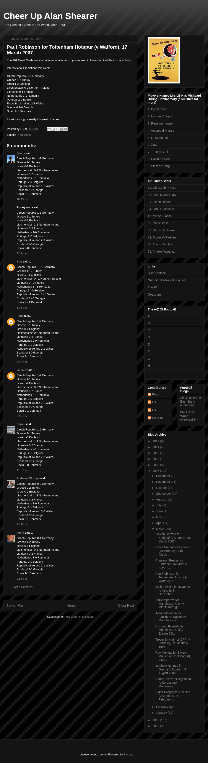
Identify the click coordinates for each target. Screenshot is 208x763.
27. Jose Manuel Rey (162, 195)
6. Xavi (152, 144)
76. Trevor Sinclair (160, 244)
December (163, 476)
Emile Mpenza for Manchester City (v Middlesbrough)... (169, 603)
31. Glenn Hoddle (159, 202)
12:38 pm (22, 524)
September (164, 493)
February (162, 707)
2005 (156, 726)
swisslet (157, 417)
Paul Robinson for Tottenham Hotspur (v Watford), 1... (171, 577)
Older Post (126, 605)
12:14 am (22, 253)
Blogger (128, 754)
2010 (156, 453)
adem (20, 532)
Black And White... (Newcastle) (188, 416)
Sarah (20, 424)
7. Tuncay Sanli (158, 152)
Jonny (21, 153)
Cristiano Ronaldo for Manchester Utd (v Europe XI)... (169, 630)
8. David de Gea (159, 159)
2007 (156, 470)
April (159, 523)
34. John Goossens (161, 209)
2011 (156, 447)
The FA (153, 287)
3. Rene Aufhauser (160, 123)
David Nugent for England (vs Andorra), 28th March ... (172, 550)
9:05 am (22, 416)
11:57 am (22, 470)
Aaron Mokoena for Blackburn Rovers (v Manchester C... (170, 616)
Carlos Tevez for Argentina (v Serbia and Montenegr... (173, 682)
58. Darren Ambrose (161, 230)
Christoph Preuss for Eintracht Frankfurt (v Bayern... (171, 564)
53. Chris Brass (158, 223)
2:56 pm (22, 578)
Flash (155, 394)
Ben (19, 261)
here (128, 60)
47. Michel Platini (159, 216)
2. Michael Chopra (160, 116)
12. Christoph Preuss (162, 187)
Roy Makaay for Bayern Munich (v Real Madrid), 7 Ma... (173, 656)
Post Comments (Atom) (79, 616)
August (161, 499)
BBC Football (157, 273)
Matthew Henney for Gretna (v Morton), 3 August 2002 (170, 669)
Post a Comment (22, 587)
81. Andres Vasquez (161, 251)
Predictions (24, 134)
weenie (21, 370)
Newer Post (15, 605)
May (159, 517)
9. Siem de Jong (159, 166)
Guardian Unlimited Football (166, 280)
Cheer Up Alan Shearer (50, 16)
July (159, 505)
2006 (156, 720)
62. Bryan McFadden (162, 237)
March (160, 529)
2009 (156, 459)
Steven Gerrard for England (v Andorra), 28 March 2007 (173, 537)
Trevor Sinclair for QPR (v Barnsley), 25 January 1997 (172, 643)
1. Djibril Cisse (157, 109)
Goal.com (154, 294)
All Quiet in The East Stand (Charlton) (190, 401)
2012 (156, 441)
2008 (156, 465)
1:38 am (22, 307)
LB (154, 402)
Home (71, 605)
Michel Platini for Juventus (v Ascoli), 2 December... (173, 590)
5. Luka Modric (158, 137)
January (162, 712)
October (162, 487)
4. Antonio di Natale (161, 130)
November (163, 481)
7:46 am (22, 361)
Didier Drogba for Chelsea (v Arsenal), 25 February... (172, 695)
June (159, 511)
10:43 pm (22, 199)
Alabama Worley (28, 478)
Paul (20, 315)
